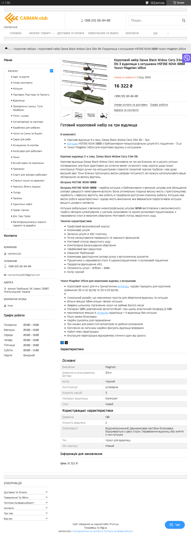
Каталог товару (40, 33)
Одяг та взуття (21, 76)
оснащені (103, 312)
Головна (15, 33)
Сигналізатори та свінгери (28, 121)
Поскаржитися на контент (87, 531)
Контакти (132, 33)
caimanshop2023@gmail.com (24, 274)
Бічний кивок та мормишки (28, 163)
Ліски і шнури (21, 115)
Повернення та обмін (103, 33)
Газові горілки (21, 210)
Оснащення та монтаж (26, 145)
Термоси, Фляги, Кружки (26, 186)
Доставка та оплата (70, 33)
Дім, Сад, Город (21, 216)
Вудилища (19, 100)
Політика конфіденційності (19, 502)
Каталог (13, 70)
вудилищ (123, 286)
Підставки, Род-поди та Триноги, (31, 94)
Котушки (17, 88)
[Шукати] (183, 20)
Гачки (16, 157)
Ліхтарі (17, 192)
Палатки (17, 198)
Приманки (18, 168)
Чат (175, 525)
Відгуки (8, 518)
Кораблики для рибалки (26, 127)
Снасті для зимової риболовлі (30, 174)
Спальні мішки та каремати (28, 180)
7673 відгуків (157, 2)
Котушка (72, 143)
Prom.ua (114, 524)
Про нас (8, 513)
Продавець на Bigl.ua (95, 527)
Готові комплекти (22, 82)
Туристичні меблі (22, 204)
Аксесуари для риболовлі (27, 151)
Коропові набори (25, 48)
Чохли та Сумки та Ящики (27, 133)
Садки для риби (22, 139)
